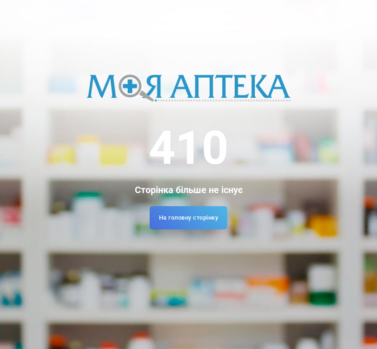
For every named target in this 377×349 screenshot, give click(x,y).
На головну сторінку (188, 217)
